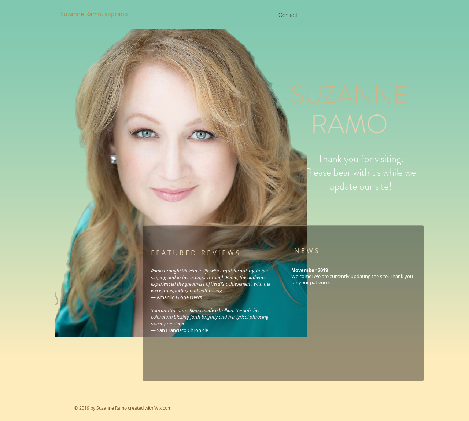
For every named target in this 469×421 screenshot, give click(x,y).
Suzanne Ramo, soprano (94, 14)
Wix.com (162, 408)
